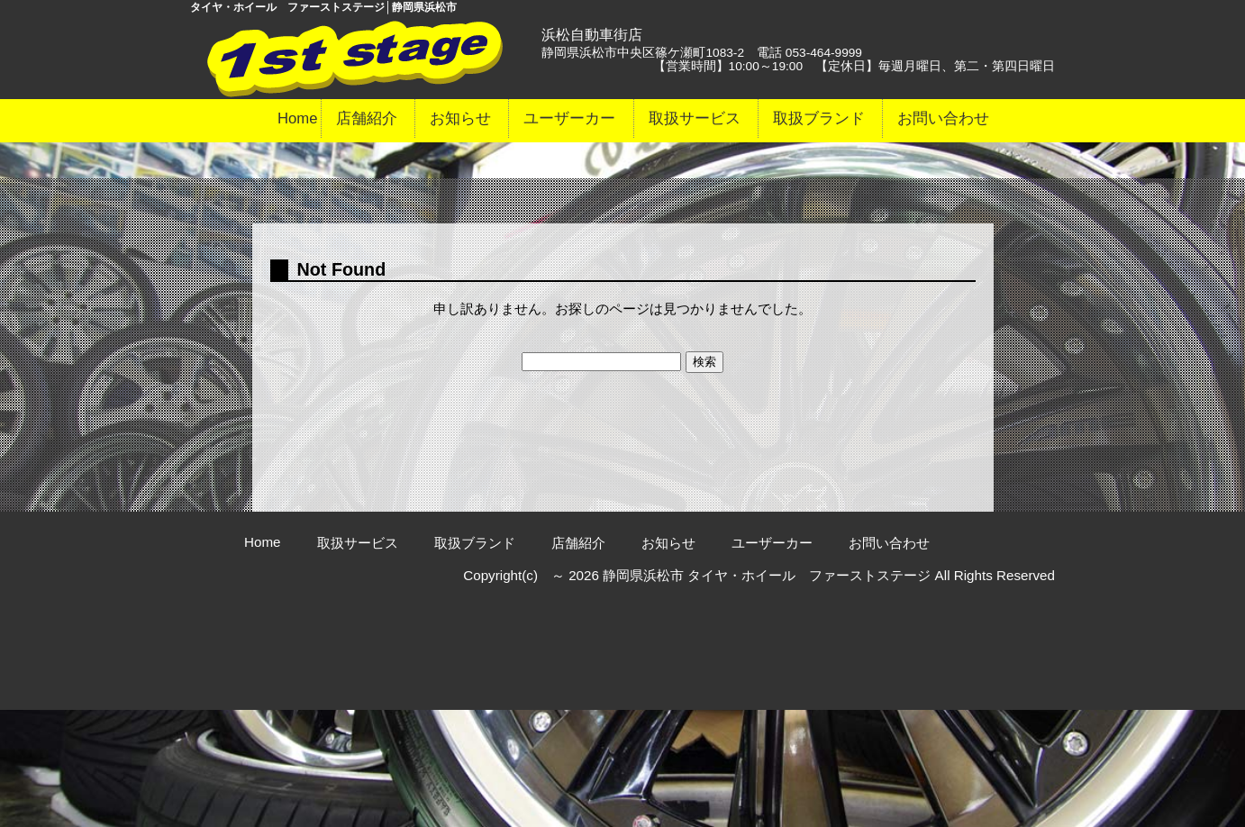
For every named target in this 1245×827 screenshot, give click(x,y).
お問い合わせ (943, 118)
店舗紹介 (366, 118)
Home (297, 118)
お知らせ (460, 118)
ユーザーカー (569, 118)
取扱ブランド (819, 118)
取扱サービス (695, 118)
